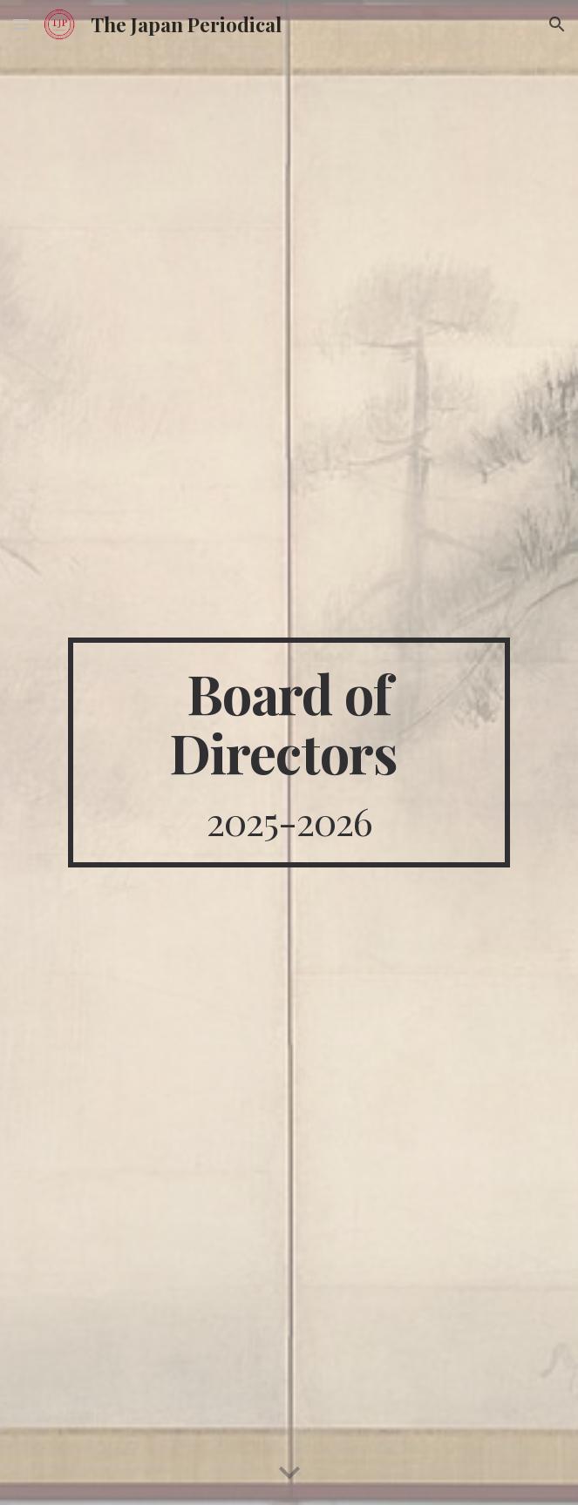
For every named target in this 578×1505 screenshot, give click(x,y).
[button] (21, 24)
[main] (289, 753)
